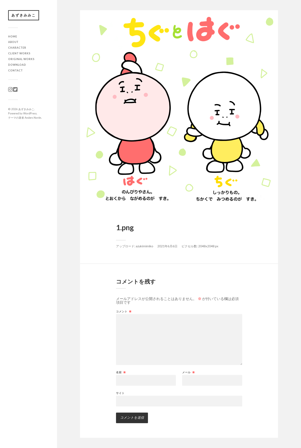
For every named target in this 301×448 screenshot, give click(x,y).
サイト (120, 392)
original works (21, 59)
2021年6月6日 (167, 246)
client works (19, 53)
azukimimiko (144, 246)
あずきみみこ (23, 15)
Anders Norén (33, 117)
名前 (121, 372)
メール (188, 372)
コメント (124, 311)
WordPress (30, 113)
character (17, 47)
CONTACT (15, 70)
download (17, 64)
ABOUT (13, 42)
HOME (12, 36)
